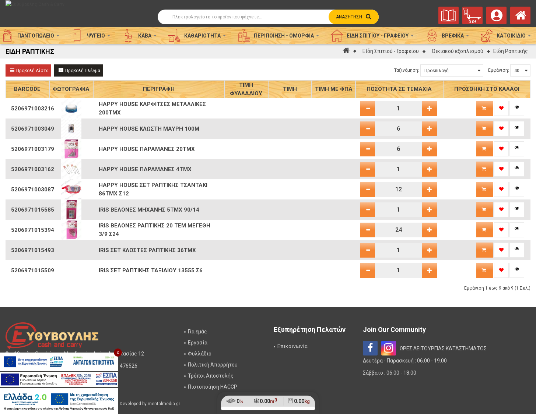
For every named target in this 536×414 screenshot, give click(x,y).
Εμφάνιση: (498, 70)
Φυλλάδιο (199, 354)
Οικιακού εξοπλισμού (457, 51)
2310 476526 (122, 366)
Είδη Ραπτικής (510, 51)
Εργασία (197, 343)
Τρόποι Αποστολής (211, 376)
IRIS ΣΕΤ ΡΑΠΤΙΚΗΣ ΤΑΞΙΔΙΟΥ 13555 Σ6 (151, 270)
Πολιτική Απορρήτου (213, 365)
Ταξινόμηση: (406, 70)
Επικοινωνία (292, 346)
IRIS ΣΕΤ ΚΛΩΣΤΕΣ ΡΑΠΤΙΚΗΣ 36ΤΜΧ (147, 250)
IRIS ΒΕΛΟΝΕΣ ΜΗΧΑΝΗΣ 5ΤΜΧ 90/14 (149, 209)
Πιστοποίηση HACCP (212, 387)
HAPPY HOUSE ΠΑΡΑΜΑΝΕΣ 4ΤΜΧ (145, 169)
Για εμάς (197, 332)
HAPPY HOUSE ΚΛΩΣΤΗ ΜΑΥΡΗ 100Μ (149, 128)
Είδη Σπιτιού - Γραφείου (390, 51)
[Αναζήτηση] (268, 16)
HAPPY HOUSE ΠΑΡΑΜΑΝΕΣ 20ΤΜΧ (147, 149)
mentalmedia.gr (164, 403)
